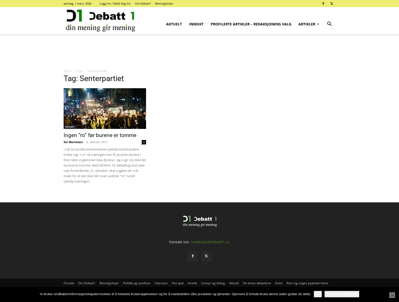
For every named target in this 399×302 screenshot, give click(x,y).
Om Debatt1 (143, 3)
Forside (69, 283)
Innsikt (196, 24)
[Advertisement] (199, 51)
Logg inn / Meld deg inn (115, 3)
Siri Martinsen (73, 142)
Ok (318, 294)
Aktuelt (174, 24)
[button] (329, 24)
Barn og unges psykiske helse (307, 283)
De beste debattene (257, 283)
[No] (392, 295)
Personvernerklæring (341, 294)
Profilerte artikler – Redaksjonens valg (251, 24)
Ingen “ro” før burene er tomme (100, 135)
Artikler (308, 24)
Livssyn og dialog (213, 283)
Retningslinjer (164, 3)
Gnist (278, 283)
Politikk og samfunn (136, 283)
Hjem (67, 71)
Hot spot (178, 283)
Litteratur (161, 283)
